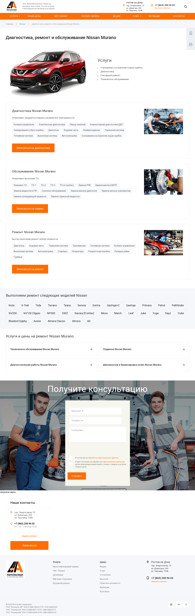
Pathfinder (178, 305)
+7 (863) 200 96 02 (165, 5)
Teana (67, 305)
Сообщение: (77, 430)
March (118, 313)
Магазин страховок (62, 579)
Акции (116, 16)
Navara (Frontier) (84, 313)
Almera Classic (56, 321)
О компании (105, 575)
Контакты (179, 16)
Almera (76, 321)
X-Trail (25, 305)
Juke (143, 313)
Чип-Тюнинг (61, 16)
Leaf (131, 313)
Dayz (168, 313)
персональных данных (113, 462)
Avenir (37, 321)
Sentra (96, 305)
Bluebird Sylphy (18, 321)
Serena (81, 305)
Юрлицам (154, 16)
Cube (181, 313)
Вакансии (104, 579)
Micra (104, 313)
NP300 (51, 313)
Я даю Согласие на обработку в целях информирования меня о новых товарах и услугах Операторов (100, 464)
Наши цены (34, 16)
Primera (147, 305)
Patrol (161, 305)
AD (88, 321)
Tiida (38, 305)
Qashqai (131, 305)
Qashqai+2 (113, 305)
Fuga (156, 313)
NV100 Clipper (32, 313)
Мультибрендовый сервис (66, 566)
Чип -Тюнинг (59, 571)
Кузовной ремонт (61, 583)
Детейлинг (58, 575)
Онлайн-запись (90, 16)
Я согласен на (96, 458)
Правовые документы (110, 583)
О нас (136, 16)
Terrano (52, 305)
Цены (103, 562)
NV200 (13, 313)
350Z (65, 313)
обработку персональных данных (103, 458)
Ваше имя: (77, 411)
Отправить (76, 476)
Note (12, 305)
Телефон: (77, 420)
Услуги (14, 16)
